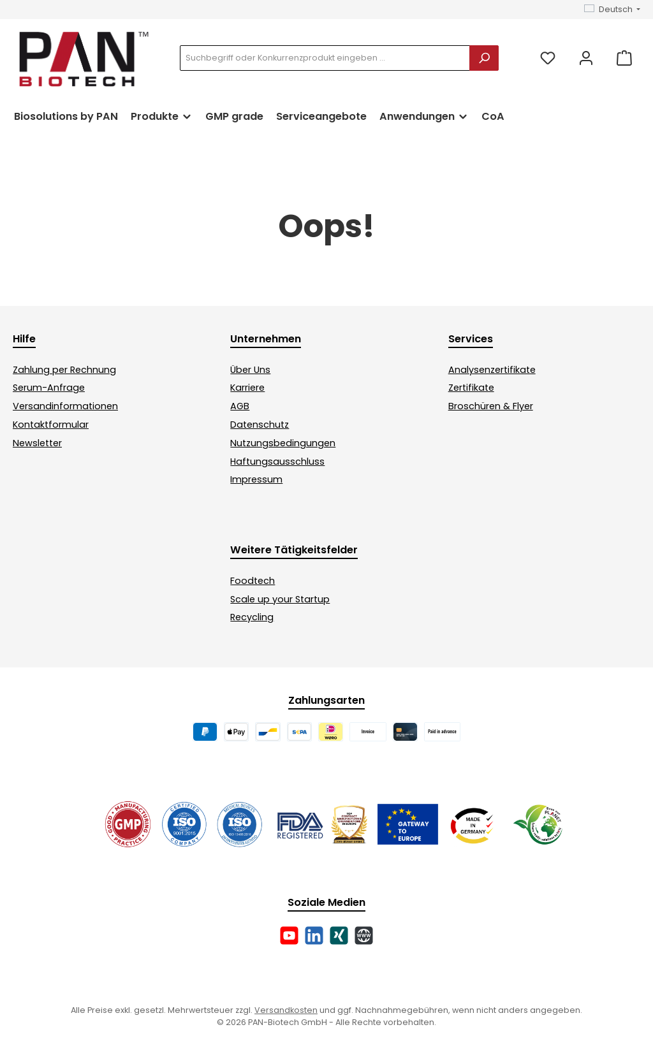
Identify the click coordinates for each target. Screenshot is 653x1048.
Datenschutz (259, 424)
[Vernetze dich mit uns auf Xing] (339, 935)
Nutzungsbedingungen (282, 443)
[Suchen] (484, 58)
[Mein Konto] (586, 58)
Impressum (256, 479)
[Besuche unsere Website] (364, 935)
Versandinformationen (65, 406)
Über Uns (250, 369)
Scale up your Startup (280, 599)
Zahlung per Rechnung (64, 369)
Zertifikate (471, 387)
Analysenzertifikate (492, 369)
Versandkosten (286, 1010)
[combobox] (325, 58)
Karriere (247, 387)
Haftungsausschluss (277, 461)
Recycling (252, 617)
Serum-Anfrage (49, 387)
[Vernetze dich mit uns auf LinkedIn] (314, 935)
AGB (239, 406)
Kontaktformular (51, 424)
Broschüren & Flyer (490, 406)
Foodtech (252, 580)
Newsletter (37, 443)
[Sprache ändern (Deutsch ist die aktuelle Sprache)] (612, 10)
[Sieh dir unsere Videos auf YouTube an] (289, 935)
